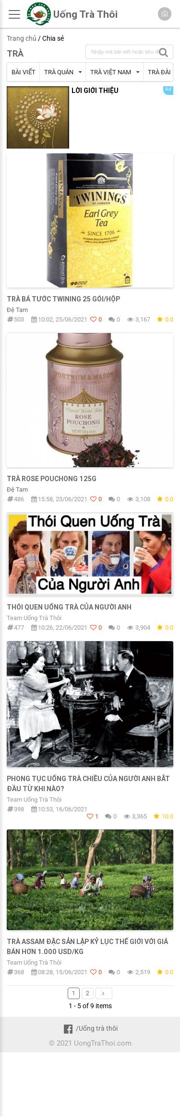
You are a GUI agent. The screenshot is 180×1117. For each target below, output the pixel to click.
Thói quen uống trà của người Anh (69, 607)
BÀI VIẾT (24, 72)
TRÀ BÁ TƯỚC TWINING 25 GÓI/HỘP (63, 299)
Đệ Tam (17, 309)
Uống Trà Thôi (85, 14)
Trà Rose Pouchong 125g (51, 478)
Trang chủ (21, 38)
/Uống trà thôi (90, 1028)
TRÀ (15, 53)
